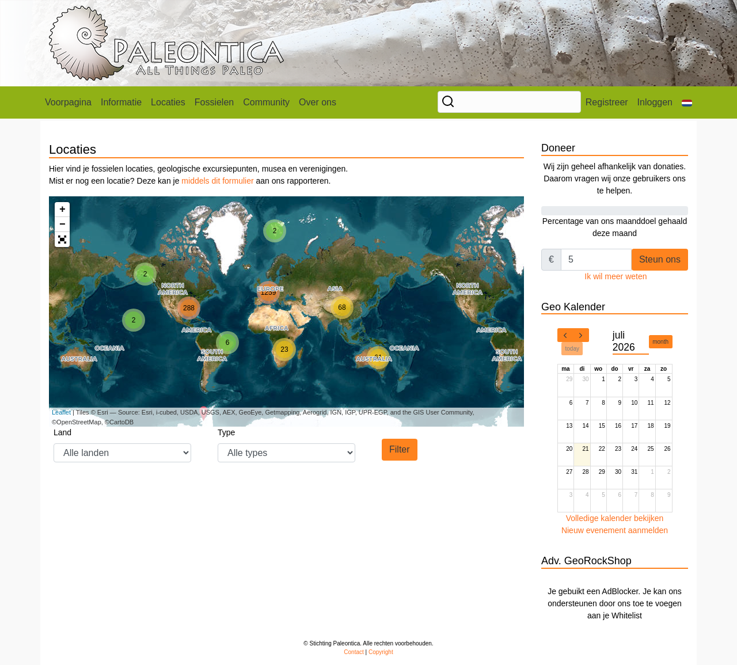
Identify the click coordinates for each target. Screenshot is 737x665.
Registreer (607, 102)
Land (62, 432)
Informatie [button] (121, 102)
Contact (353, 652)
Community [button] (266, 102)
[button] (687, 102)
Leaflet (61, 412)
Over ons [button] (317, 102)
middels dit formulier (217, 180)
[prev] (565, 335)
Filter (399, 449)
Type (226, 432)
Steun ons (660, 259)
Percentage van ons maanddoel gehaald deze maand (614, 221)
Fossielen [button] (214, 102)
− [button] (62, 224)
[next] (581, 335)
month (660, 342)
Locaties (168, 102)
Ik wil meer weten (615, 276)
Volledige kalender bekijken (615, 518)
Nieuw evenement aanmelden (614, 530)
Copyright (380, 652)
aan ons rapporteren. (292, 180)
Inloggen (655, 102)
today (572, 348)
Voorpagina (68, 102)
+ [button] (62, 209)
